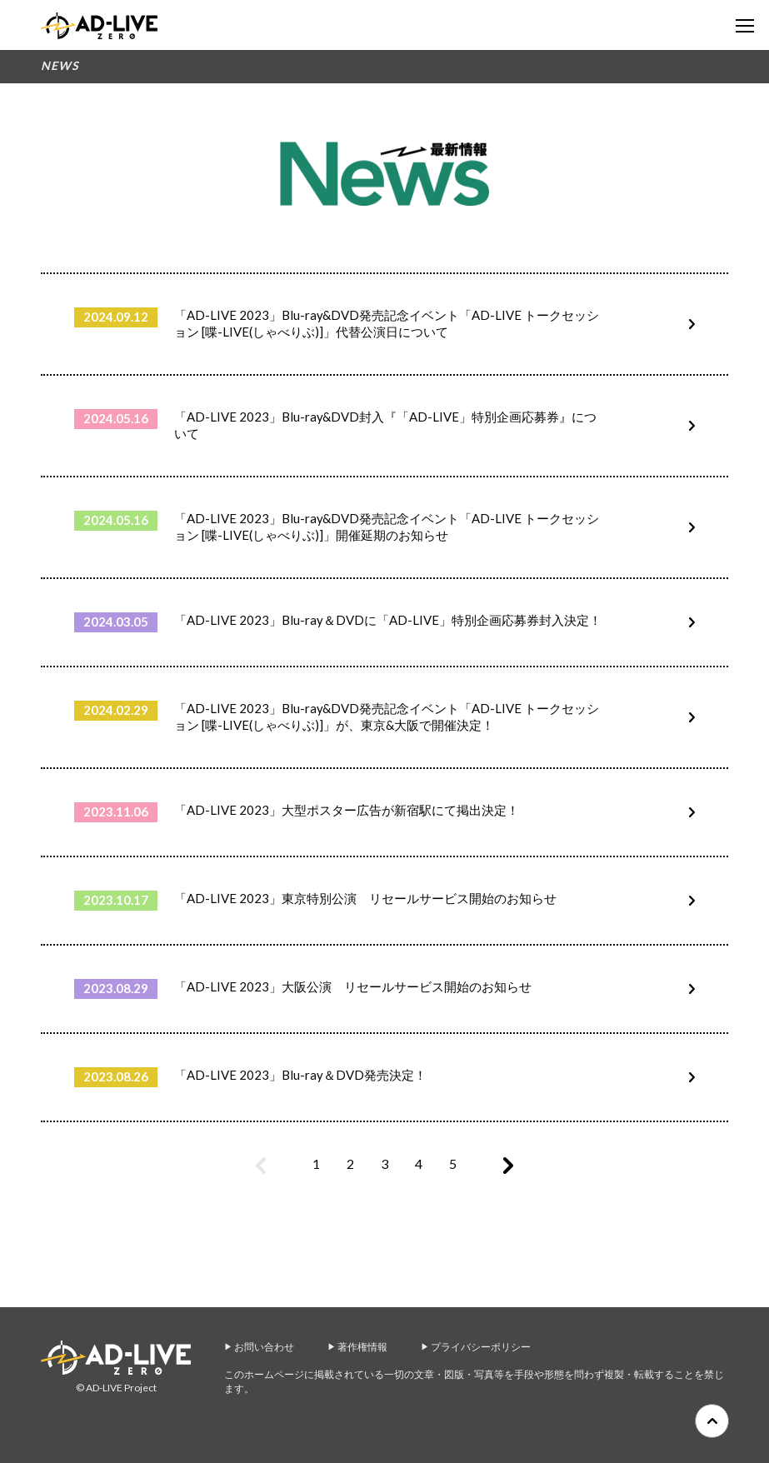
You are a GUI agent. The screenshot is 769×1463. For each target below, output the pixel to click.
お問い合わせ (264, 1347)
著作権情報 (362, 1347)
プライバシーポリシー (481, 1347)
